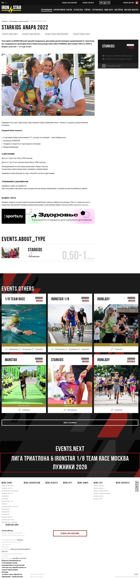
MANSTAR (5, 512)
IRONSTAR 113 (7, 488)
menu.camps (83, 483)
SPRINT (5, 504)
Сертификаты (97, 10)
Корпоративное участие (63, 10)
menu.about (99, 485)
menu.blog (98, 496)
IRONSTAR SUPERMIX (10, 491)
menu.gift (67, 483)
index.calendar (70, 423)
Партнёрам (118, 10)
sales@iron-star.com (19, 558)
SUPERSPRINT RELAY (10, 506)
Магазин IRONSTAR (131, 10)
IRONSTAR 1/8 (7, 501)
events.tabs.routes (31, 34)
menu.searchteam (32, 483)
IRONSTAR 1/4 (7, 493)
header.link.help (88, 3)
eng (3, 3)
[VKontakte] (100, 2)
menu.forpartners (102, 493)
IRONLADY (6, 509)
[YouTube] (104, 2)
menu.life (98, 483)
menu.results (52, 483)
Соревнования (46, 10)
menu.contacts (123, 483)
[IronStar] (11, 9)
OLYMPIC (5, 496)
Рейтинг (87, 10)
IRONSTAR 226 (7, 485)
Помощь (20, 540)
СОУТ (136, 574)
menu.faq (98, 499)
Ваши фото (108, 10)
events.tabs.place (81, 34)
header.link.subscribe (69, 3)
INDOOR (5, 499)
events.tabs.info (10, 34)
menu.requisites (101, 491)
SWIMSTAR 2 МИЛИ (9, 522)
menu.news (98, 488)
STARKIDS (6, 514)
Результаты (78, 10)
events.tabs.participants (56, 34)
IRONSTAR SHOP (12, 525)
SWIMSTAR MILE (8, 519)
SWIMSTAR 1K (7, 517)
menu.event (7, 483)
